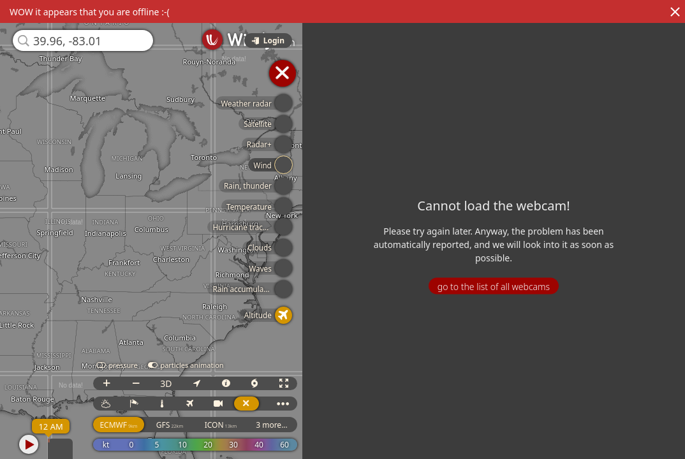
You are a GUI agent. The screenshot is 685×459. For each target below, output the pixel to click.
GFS (169, 424)
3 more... (272, 424)
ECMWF (118, 424)
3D (166, 383)
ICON (221, 424)
